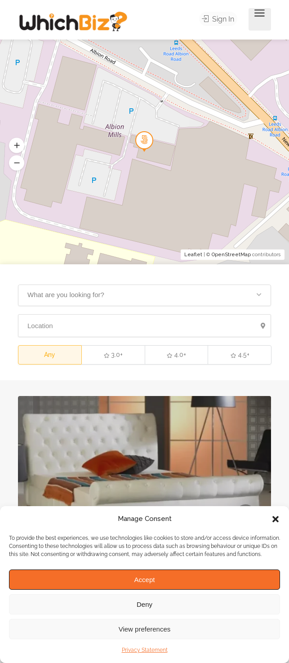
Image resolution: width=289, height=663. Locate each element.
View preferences (145, 629)
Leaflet (193, 255)
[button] (275, 519)
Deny (144, 604)
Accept (144, 579)
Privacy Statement (145, 650)
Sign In (220, 19)
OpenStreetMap (231, 255)
